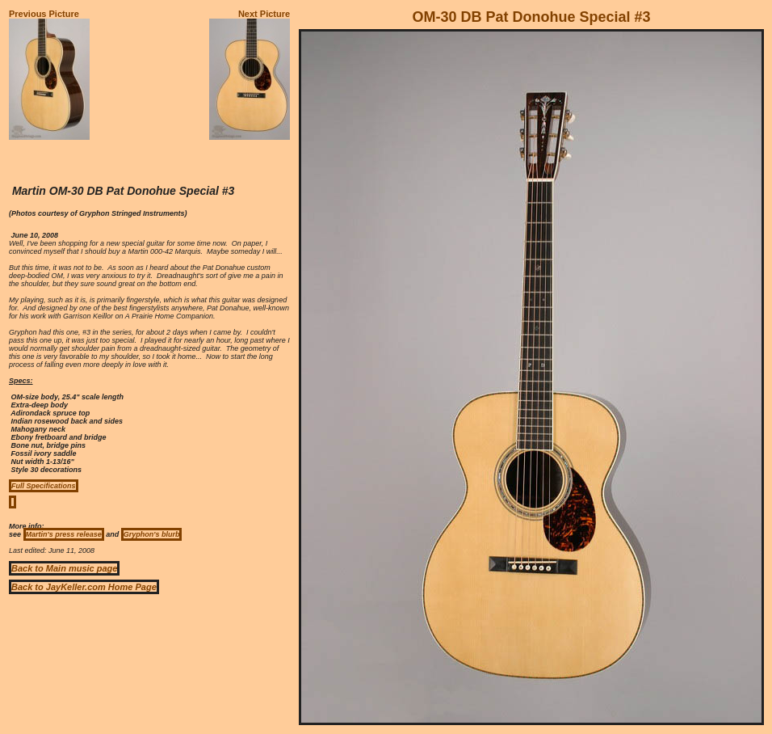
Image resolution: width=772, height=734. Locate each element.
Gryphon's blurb (152, 534)
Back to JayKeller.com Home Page (84, 587)
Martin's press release (64, 534)
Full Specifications (43, 486)
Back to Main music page (64, 568)
